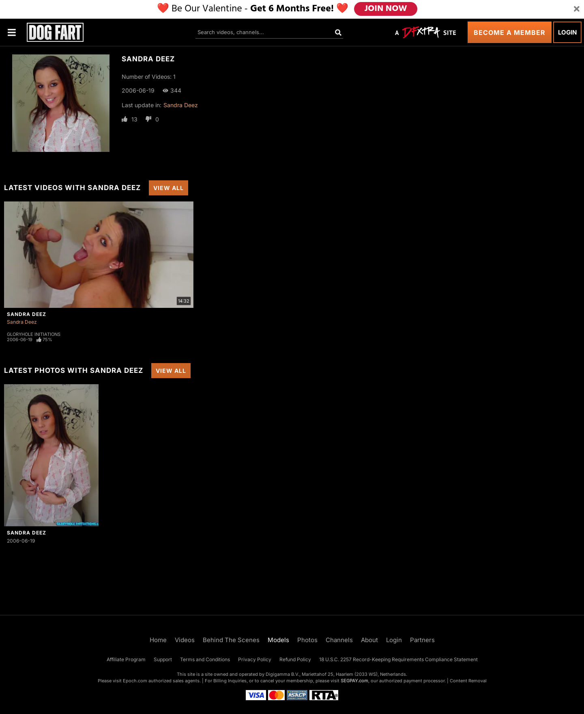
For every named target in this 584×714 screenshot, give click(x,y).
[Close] (576, 9)
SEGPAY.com (354, 681)
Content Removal (468, 681)
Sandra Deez (180, 105)
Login (567, 32)
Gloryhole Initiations (33, 334)
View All (168, 187)
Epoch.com (135, 681)
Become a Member (509, 32)
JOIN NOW (386, 9)
